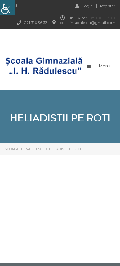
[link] (7, 7)
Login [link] (84, 6)
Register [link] (107, 6)
